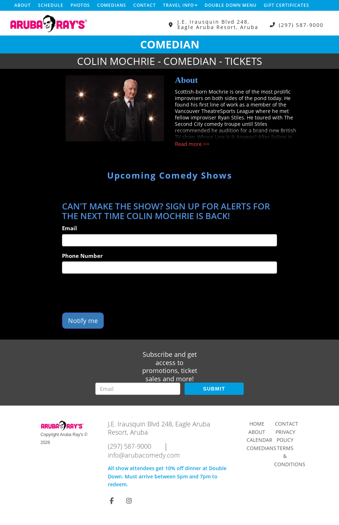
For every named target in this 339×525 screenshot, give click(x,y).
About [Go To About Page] (256, 432)
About (22, 5)
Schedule (50, 5)
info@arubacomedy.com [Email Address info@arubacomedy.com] (144, 455)
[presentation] (116, 293)
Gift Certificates (286, 5)
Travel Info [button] (180, 5)
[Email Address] (137, 389)
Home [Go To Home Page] (256, 423)
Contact (144, 5)
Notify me (83, 320)
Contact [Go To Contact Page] (286, 423)
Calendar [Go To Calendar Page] (259, 439)
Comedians (111, 5)
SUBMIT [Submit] (214, 389)
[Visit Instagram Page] (129, 500)
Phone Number (82, 255)
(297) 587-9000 (301, 24)
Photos (80, 5)
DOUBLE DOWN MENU (231, 5)
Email (69, 228)
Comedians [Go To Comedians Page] (261, 448)
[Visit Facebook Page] (112, 500)
